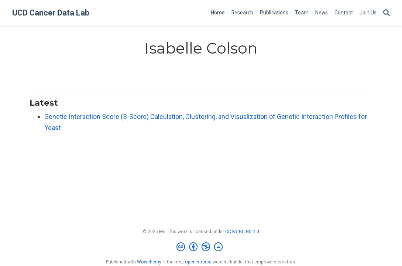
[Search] (386, 13)
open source (198, 262)
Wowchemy (149, 262)
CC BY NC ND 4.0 (242, 231)
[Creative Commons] (201, 247)
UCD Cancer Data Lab (50, 12)
